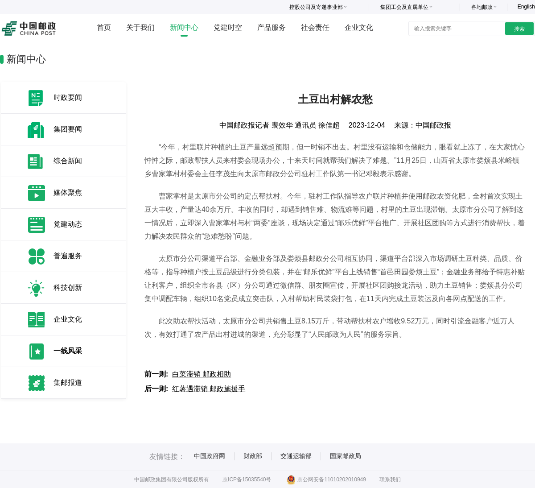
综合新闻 (68, 161)
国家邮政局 (345, 455)
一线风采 (68, 351)
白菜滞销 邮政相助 (201, 374)
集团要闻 (68, 129)
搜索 (519, 29)
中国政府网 (209, 455)
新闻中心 (184, 27)
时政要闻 (68, 97)
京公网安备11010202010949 (326, 479)
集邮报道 (68, 382)
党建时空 (228, 27)
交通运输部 (296, 455)
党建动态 (68, 224)
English (526, 7)
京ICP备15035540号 (246, 479)
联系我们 (390, 479)
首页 (104, 27)
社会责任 (315, 27)
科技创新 (68, 287)
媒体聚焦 (68, 192)
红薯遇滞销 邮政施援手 (208, 389)
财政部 (252, 455)
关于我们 (140, 27)
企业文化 (359, 27)
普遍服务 (68, 256)
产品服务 (271, 27)
